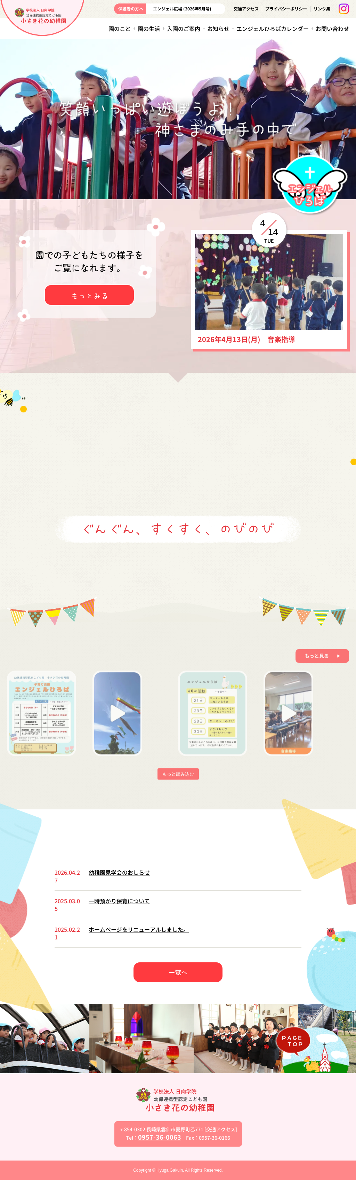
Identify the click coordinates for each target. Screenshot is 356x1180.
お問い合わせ (332, 28)
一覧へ (178, 972)
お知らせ (218, 28)
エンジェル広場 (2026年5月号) (182, 8)
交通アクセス (246, 8)
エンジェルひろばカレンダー (272, 28)
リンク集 (322, 8)
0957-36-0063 (159, 1136)
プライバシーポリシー (286, 8)
